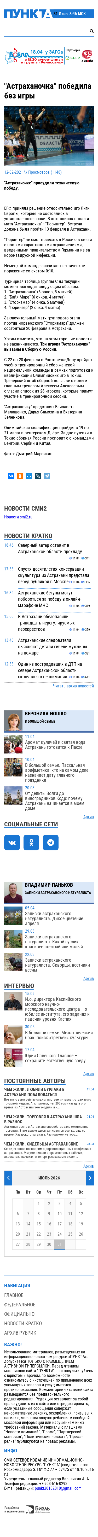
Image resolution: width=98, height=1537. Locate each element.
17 (59, 1224)
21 (28, 1234)
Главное (13, 1295)
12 (81, 1214)
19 (81, 1224)
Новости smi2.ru (18, 517)
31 (59, 1244)
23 (49, 1234)
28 (28, 1244)
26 (81, 1234)
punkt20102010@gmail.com (58, 1488)
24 (59, 1234)
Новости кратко (23, 1323)
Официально (19, 1314)
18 (70, 1224)
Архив (88, 817)
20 (18, 1234)
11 (70, 1214)
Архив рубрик (20, 1333)
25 (70, 1234)
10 (59, 1214)
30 (49, 1244)
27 (18, 1244)
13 (18, 1224)
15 (39, 1224)
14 (28, 1224)
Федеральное (19, 1305)
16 (49, 1224)
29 (39, 1244)
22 (39, 1234)
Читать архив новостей (73, 686)
